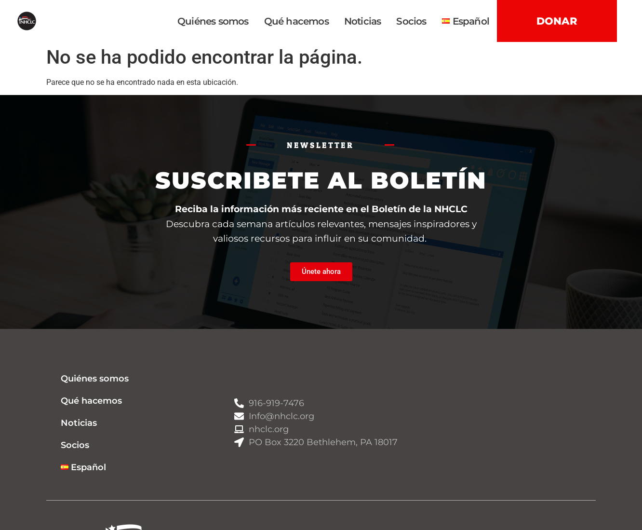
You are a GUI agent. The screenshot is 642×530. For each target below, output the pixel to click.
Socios (411, 21)
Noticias (362, 21)
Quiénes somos (213, 21)
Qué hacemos (296, 21)
